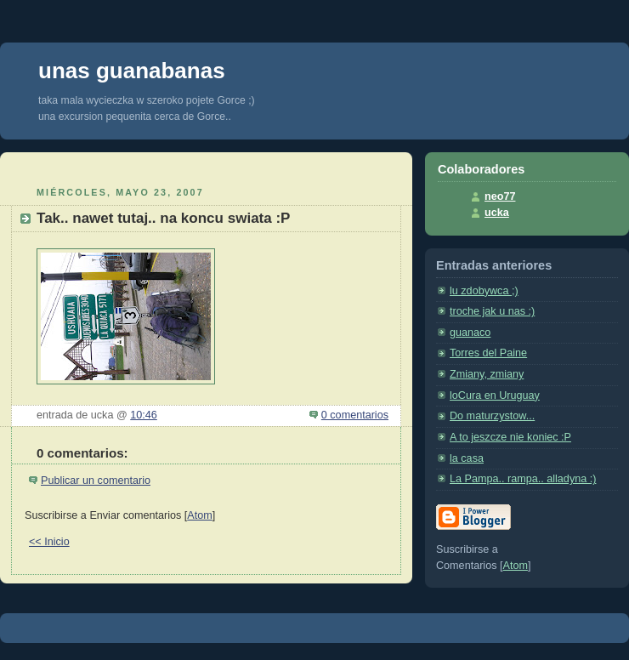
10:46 (143, 415)
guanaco (470, 333)
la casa (467, 458)
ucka (496, 213)
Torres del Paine (488, 353)
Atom (199, 515)
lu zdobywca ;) (484, 291)
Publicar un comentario (95, 480)
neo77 (499, 196)
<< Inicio (49, 542)
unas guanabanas (131, 70)
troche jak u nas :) (492, 311)
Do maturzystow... (492, 416)
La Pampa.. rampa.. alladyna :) (523, 479)
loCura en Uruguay (495, 395)
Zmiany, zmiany (487, 374)
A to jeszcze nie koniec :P (510, 437)
